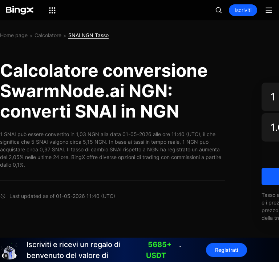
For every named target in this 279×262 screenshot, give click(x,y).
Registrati (226, 250)
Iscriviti (243, 10)
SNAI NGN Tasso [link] (88, 35)
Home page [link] (14, 35)
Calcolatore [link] (48, 35)
